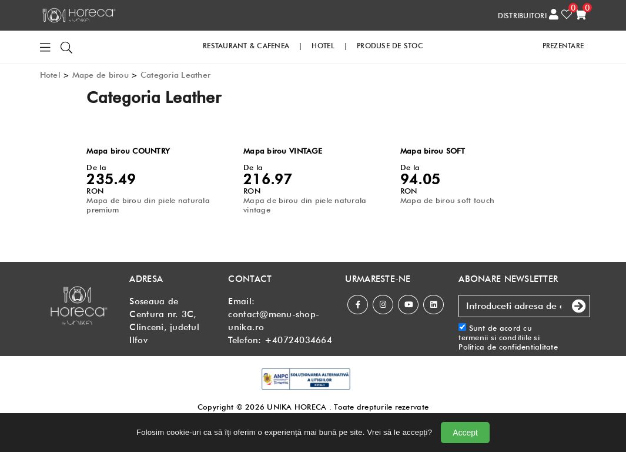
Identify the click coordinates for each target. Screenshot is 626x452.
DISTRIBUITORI (522, 15)
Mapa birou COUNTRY (128, 150)
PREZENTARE (563, 45)
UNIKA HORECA (296, 406)
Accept (465, 432)
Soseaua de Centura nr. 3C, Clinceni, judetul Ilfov (164, 320)
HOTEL (323, 45)
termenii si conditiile (494, 337)
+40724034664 (298, 340)
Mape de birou (100, 74)
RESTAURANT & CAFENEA (246, 45)
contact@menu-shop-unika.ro (273, 321)
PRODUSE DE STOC (390, 45)
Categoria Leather (175, 74)
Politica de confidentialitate (508, 346)
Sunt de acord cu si (508, 337)
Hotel (50, 74)
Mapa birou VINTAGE (282, 150)
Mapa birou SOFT (433, 150)
